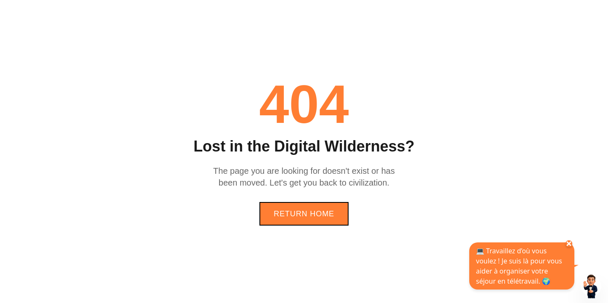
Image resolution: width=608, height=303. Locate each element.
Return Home (304, 214)
